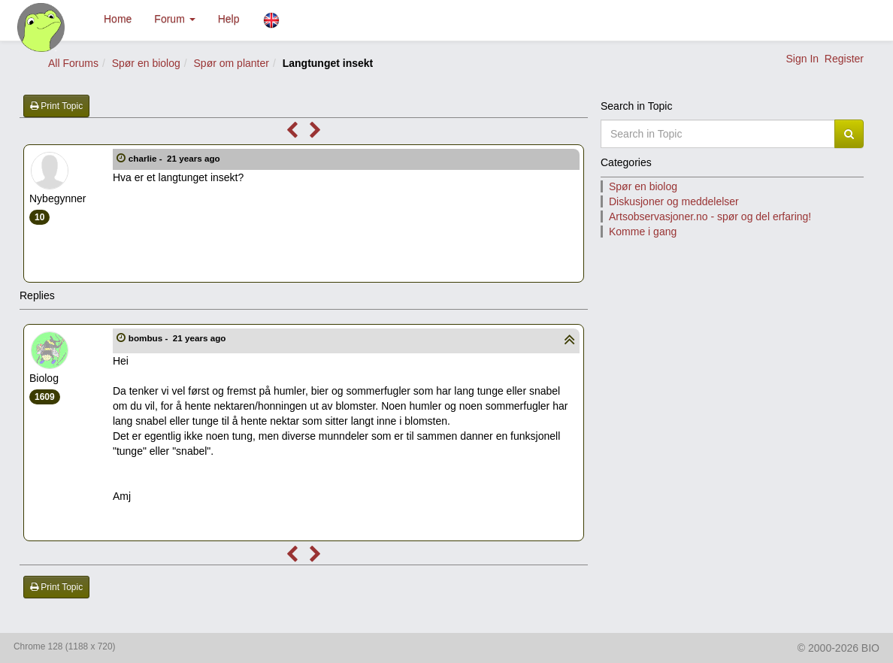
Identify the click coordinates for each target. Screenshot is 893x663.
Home (118, 19)
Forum (174, 19)
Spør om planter (231, 63)
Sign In (802, 59)
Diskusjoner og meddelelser (674, 201)
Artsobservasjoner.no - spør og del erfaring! (710, 216)
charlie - (175, 158)
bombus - (179, 338)
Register (844, 59)
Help (229, 19)
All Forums (73, 63)
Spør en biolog (146, 63)
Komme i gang (643, 232)
